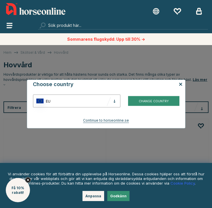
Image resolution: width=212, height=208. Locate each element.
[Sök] (123, 25)
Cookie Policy (182, 183)
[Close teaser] (28, 180)
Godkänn (118, 196)
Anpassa (93, 196)
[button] (18, 190)
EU (48, 101)
